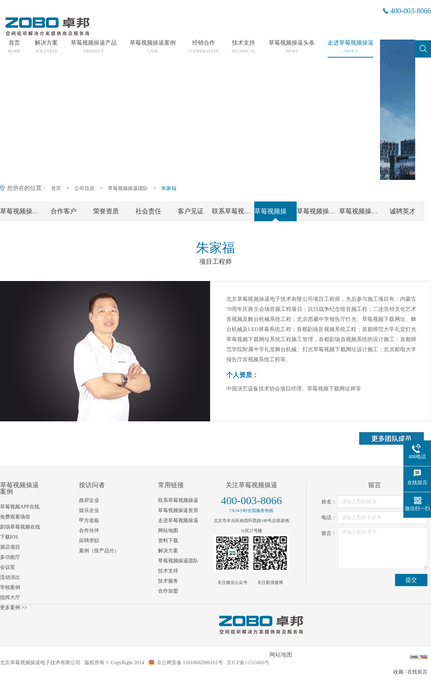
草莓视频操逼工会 (365, 211)
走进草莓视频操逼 (351, 47)
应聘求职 (89, 540)
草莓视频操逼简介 (26, 211)
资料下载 (168, 540)
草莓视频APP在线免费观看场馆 (20, 512)
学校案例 (10, 587)
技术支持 (243, 47)
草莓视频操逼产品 (94, 47)
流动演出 (10, 577)
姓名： (329, 501)
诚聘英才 (403, 211)
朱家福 (168, 188)
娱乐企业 (89, 510)
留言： (329, 533)
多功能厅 (10, 557)
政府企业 (89, 500)
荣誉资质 (106, 211)
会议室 (7, 567)
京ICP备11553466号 (248, 662)
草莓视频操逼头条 (292, 47)
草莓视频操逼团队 (128, 188)
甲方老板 (89, 520)
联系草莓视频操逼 (238, 211)
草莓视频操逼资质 (178, 510)
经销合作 (203, 47)
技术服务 (168, 581)
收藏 (398, 672)
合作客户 (64, 211)
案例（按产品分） (99, 550)
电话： (329, 517)
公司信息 (84, 188)
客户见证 (191, 211)
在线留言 (417, 672)
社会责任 (148, 211)
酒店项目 (10, 547)
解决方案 (46, 47)
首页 (14, 47)
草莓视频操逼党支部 (326, 211)
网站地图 (168, 530)
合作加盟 (168, 591)
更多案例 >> (13, 607)
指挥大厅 (10, 597)
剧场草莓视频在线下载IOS (20, 532)
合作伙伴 (89, 530)
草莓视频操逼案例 (153, 47)
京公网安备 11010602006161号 (190, 662)
